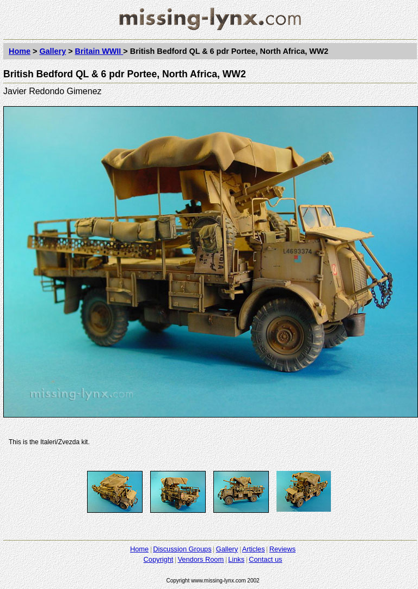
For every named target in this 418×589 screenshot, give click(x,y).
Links (236, 559)
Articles (253, 549)
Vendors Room (200, 559)
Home (19, 51)
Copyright (159, 559)
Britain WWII (99, 51)
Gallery (52, 51)
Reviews (282, 549)
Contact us (265, 559)
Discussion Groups (182, 549)
